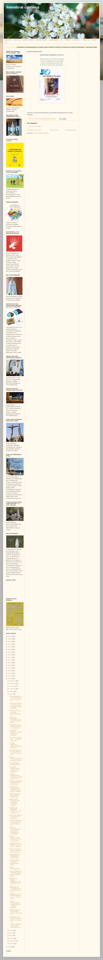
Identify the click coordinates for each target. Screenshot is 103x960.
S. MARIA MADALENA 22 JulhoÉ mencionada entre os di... (15, 776)
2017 (10, 660)
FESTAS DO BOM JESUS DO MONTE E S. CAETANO (15, 726)
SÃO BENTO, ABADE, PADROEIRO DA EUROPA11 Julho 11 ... (15, 881)
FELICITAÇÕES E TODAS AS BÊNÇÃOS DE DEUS (14, 862)
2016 (10, 662)
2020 (10, 652)
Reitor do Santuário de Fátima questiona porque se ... (15, 713)
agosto (12, 691)
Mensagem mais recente (34, 130)
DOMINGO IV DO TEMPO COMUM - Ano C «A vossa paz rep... (15, 919)
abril (11, 935)
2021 (10, 649)
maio (11, 933)
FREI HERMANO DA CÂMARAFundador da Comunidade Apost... (15, 873)
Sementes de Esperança (22, 7)
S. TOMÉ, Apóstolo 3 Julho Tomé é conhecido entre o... (15, 925)
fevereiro (12, 941)
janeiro (12, 943)
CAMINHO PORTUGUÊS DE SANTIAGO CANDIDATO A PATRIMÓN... (15, 831)
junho (11, 930)
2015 (10, 665)
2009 (10, 947)
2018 (10, 657)
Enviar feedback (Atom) (41, 133)
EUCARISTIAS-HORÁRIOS (28, 40)
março (12, 938)
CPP (61, 40)
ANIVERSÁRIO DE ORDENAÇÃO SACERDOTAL (14, 856)
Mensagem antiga (70, 130)
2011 (10, 676)
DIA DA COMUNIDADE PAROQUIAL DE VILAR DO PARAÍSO (14, 904)
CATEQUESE (67, 40)
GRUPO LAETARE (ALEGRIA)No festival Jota (14, 795)
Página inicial (53, 130)
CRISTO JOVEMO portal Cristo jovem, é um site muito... (15, 850)
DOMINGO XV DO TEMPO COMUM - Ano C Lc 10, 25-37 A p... (15, 896)
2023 (10, 644)
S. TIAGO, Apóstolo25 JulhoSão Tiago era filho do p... (15, 745)
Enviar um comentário (35, 126)
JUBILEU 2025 (86, 40)
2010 (10, 678)
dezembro (13, 681)
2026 (10, 636)
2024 (10, 641)
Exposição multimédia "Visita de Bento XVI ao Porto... (15, 782)
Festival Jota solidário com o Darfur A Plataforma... (15, 816)
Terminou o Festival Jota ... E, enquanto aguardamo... (15, 739)
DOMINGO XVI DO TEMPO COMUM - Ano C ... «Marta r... (15, 844)
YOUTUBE (94, 40)
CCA (6, 42)
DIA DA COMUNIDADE (14, 868)
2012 (10, 673)
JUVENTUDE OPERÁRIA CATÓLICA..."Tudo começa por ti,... (15, 810)
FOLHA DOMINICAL (53, 40)
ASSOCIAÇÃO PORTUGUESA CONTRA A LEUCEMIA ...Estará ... (14, 802)
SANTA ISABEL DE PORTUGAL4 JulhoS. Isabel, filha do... (15, 912)
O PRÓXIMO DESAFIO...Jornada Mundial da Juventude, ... (15, 732)
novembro (13, 683)
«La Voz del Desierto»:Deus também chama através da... (14, 769)
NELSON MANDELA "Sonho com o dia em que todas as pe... (15, 823)
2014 (10, 668)
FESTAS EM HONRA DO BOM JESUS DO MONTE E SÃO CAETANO (15, 706)
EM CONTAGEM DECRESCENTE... (15, 763)
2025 (10, 639)
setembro (13, 689)
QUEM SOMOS (8, 40)
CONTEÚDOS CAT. (76, 40)
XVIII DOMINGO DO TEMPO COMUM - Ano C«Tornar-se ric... (15, 698)
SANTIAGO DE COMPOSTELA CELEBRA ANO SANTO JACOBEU (15, 789)
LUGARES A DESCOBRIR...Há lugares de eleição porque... (15, 720)
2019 (10, 655)
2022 (10, 647)
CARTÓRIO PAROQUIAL (42, 40)
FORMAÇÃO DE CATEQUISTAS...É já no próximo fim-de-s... (15, 889)
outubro (12, 686)
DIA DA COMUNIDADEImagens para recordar (15, 758)
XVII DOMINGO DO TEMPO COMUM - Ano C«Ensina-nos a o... (15, 752)
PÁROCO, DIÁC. (17, 40)
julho (11, 694)
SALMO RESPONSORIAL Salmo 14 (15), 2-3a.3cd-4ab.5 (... (15, 838)
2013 (10, 670)
